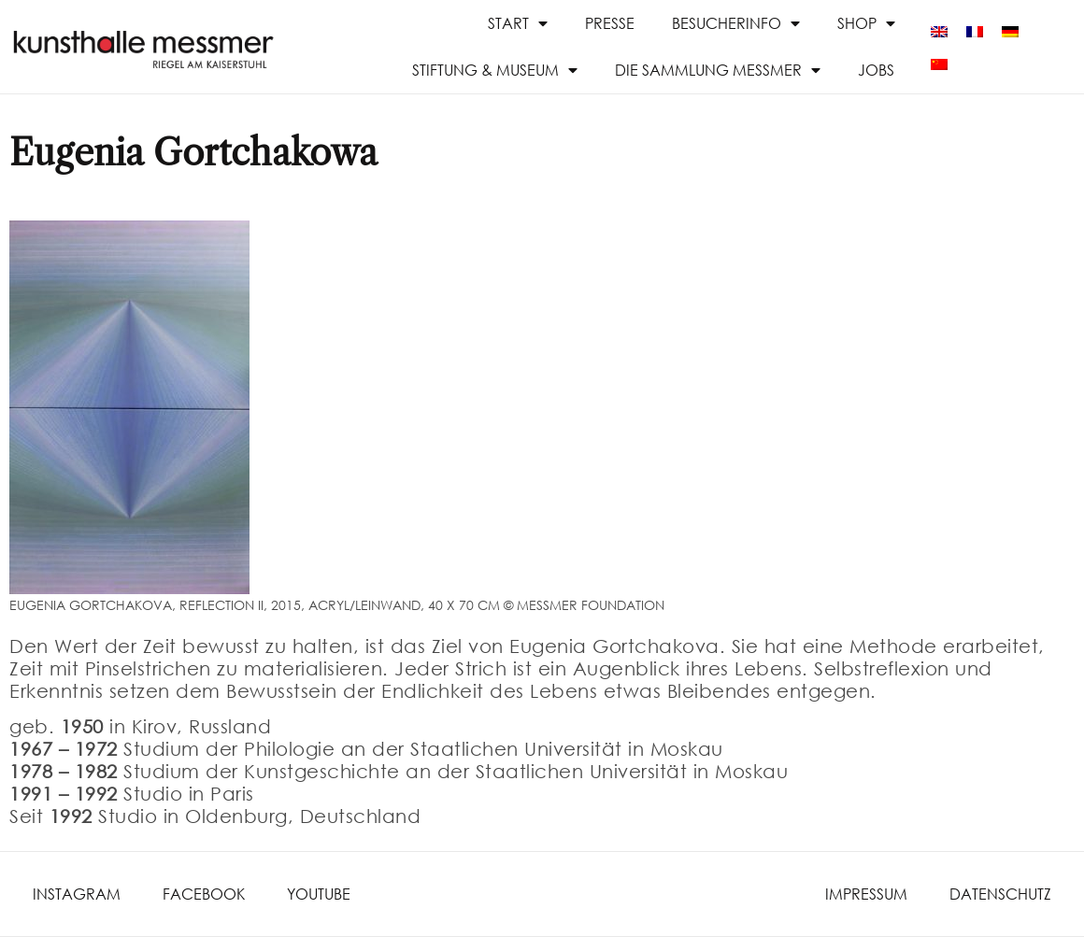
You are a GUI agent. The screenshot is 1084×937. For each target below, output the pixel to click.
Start (518, 23)
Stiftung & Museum (495, 70)
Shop (866, 23)
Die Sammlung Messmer (717, 70)
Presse (610, 23)
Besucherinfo (736, 23)
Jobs (876, 69)
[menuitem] (939, 30)
